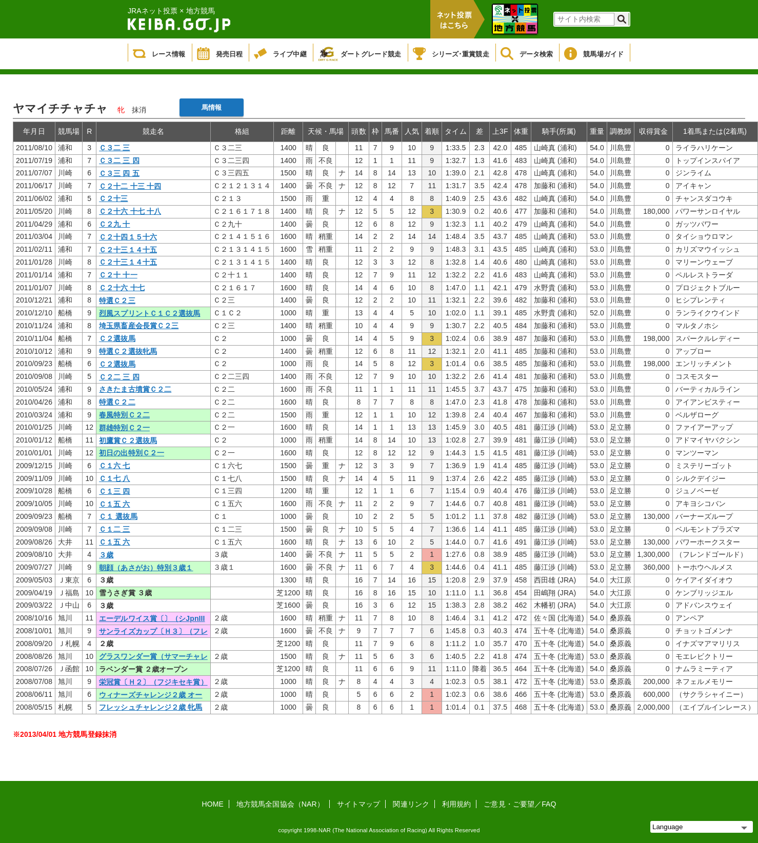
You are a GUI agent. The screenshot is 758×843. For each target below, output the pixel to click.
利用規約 (456, 804)
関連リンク (411, 804)
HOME (213, 804)
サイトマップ (359, 804)
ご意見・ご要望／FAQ (520, 804)
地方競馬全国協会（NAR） (280, 804)
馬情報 (212, 107)
